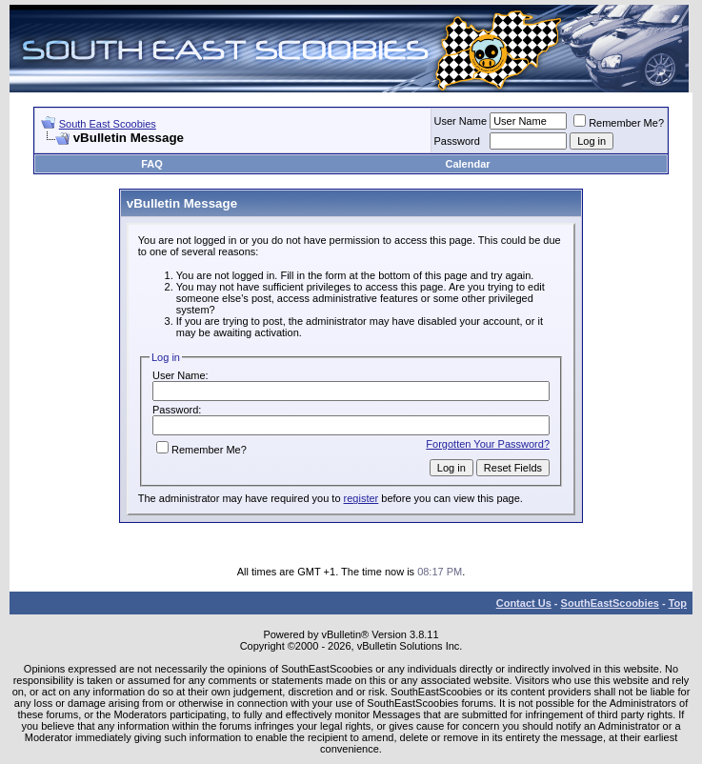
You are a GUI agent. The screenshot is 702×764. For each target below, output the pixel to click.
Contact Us (524, 603)
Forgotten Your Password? (488, 444)
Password (457, 141)
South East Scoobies (107, 124)
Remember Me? (618, 123)
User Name (461, 121)
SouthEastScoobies (610, 603)
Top (678, 603)
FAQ (152, 164)
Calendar (467, 164)
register (361, 498)
